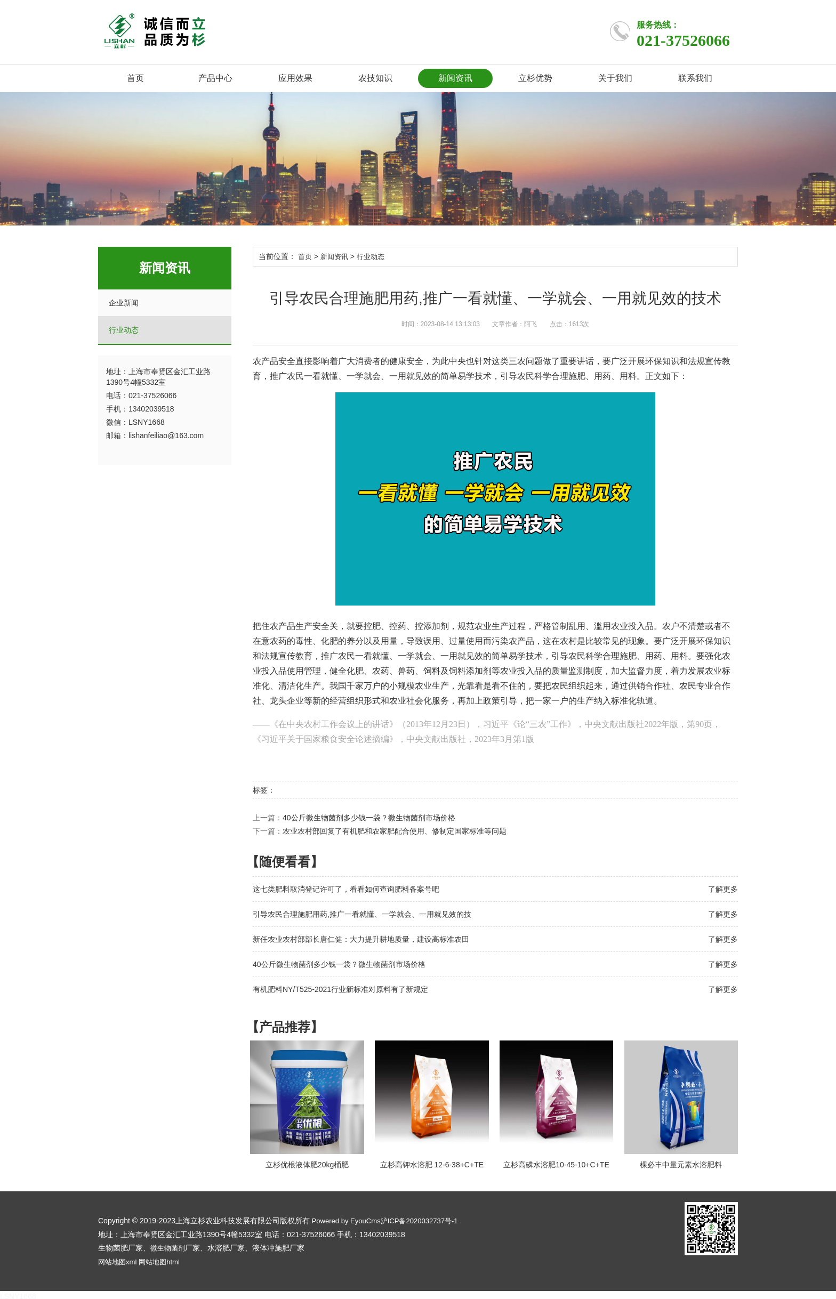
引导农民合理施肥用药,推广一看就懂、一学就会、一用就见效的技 (362, 913)
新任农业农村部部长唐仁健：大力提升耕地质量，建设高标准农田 (361, 938)
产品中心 (215, 78)
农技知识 (375, 78)
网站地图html (164, 1259)
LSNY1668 (18, 1293)
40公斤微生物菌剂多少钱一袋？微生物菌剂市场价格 (369, 817)
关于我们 (615, 78)
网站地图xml (119, 1259)
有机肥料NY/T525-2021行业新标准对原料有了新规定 (340, 989)
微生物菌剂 (169, 1245)
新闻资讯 (455, 78)
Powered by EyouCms (347, 1219)
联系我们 (695, 78)
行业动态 (124, 330)
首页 (135, 78)
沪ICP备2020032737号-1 (427, 1219)
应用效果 (295, 78)
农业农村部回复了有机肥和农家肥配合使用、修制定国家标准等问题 (395, 830)
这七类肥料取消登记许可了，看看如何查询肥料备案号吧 (346, 888)
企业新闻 (124, 302)
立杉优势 (535, 78)
